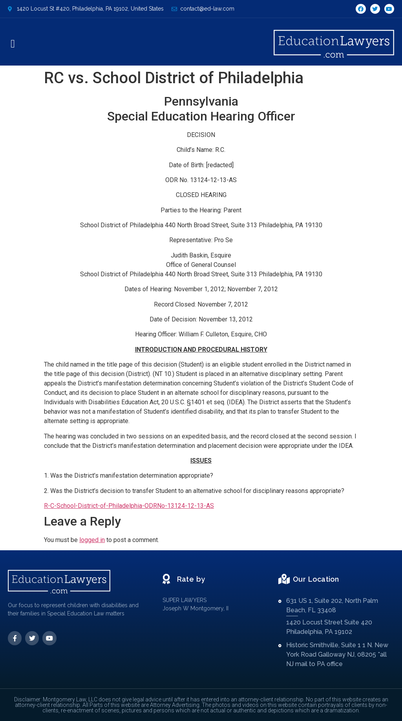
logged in (92, 540)
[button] (13, 44)
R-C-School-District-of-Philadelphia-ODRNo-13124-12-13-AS (129, 505)
